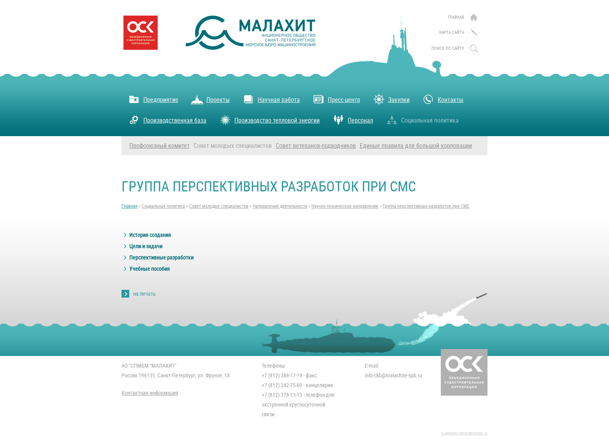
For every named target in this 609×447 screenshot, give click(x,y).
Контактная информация (149, 393)
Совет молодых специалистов (233, 145)
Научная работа (271, 99)
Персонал (352, 119)
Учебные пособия (149, 269)
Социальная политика (422, 119)
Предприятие (153, 99)
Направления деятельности (280, 206)
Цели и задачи (145, 246)
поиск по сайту (447, 48)
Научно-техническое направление (345, 206)
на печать (144, 294)
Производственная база (167, 119)
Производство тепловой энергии (269, 119)
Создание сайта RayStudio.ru (465, 433)
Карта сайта (451, 32)
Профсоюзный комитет (159, 145)
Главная (456, 17)
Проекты (210, 99)
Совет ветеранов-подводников (316, 145)
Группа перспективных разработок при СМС (426, 206)
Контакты (442, 99)
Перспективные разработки (161, 257)
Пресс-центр (336, 99)
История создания (150, 235)
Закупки (391, 99)
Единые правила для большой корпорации (416, 145)
